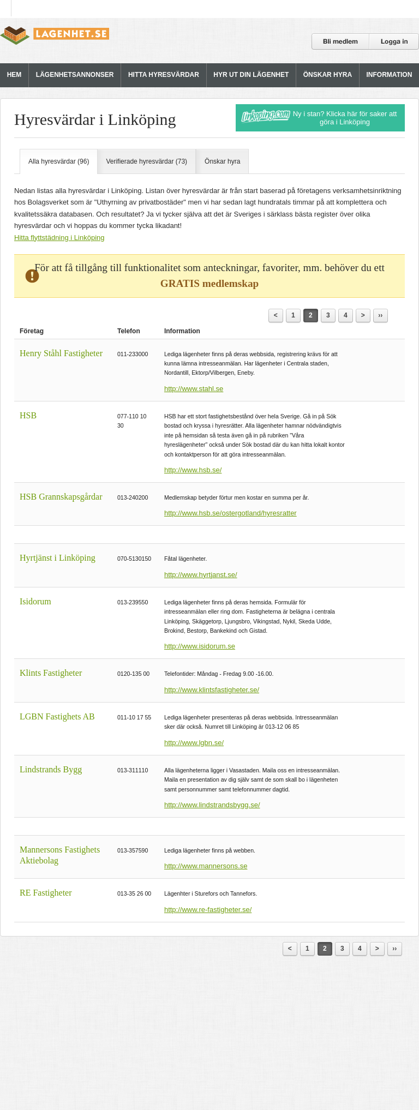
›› (380, 315)
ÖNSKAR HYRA (327, 75)
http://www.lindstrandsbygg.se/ (212, 805)
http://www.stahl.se (193, 389)
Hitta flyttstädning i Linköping (59, 237)
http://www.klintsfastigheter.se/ (211, 690)
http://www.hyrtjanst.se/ (200, 575)
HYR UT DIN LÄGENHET (251, 75)
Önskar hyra (222, 161)
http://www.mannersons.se (205, 866)
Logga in (394, 41)
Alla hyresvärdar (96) (58, 161)
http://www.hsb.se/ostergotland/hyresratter (230, 513)
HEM (14, 75)
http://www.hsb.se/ (193, 470)
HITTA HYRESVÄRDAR (163, 75)
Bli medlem (341, 41)
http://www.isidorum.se (199, 646)
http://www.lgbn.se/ (194, 743)
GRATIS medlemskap (209, 283)
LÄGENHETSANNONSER (75, 75)
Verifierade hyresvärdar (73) (146, 161)
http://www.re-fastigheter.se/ (208, 909)
